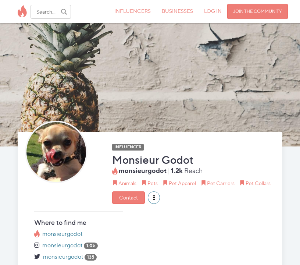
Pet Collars (258, 183)
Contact (128, 197)
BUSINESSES (177, 11)
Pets (152, 183)
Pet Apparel (182, 183)
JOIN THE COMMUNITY (257, 11)
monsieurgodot (62, 233)
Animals (127, 183)
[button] (154, 197)
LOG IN (213, 11)
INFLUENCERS (132, 11)
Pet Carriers (221, 183)
